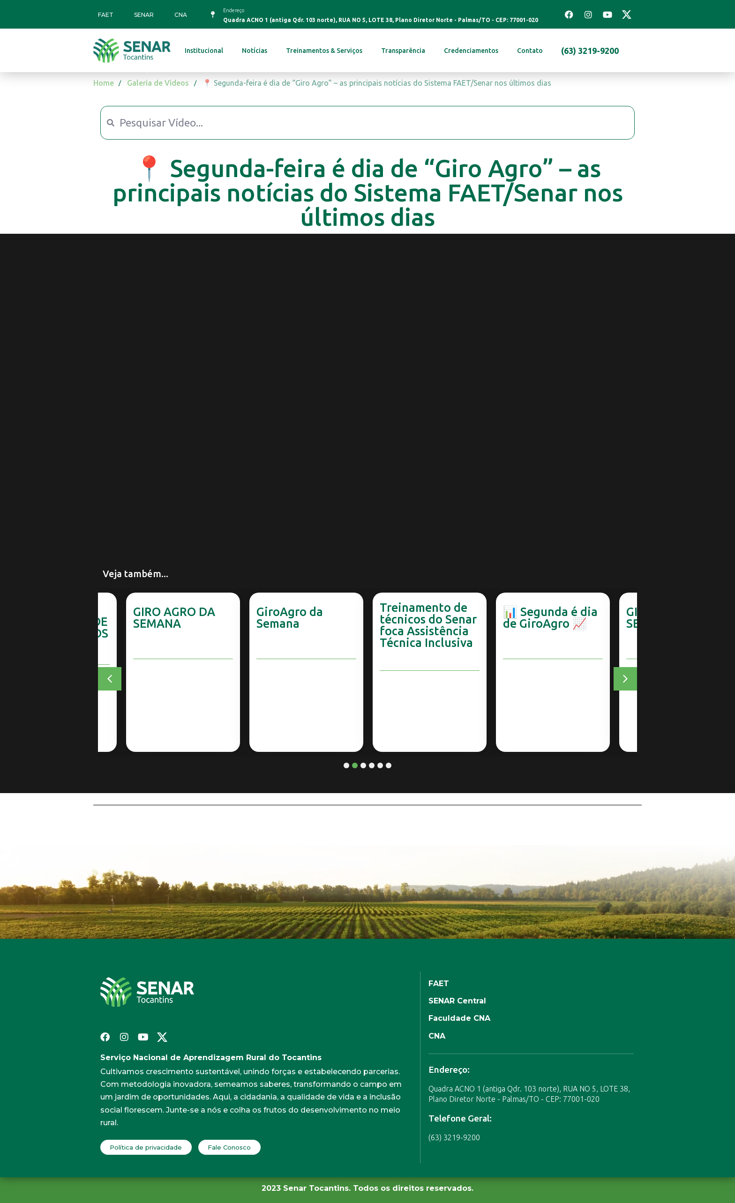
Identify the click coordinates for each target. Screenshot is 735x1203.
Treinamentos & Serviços (324, 50)
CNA (180, 14)
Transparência (403, 50)
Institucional (204, 50)
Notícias (254, 50)
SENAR (144, 14)
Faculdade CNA (459, 1018)
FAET (105, 14)
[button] (109, 679)
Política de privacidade (146, 1147)
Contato (530, 50)
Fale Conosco (229, 1147)
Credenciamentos (471, 50)
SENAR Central (457, 1000)
